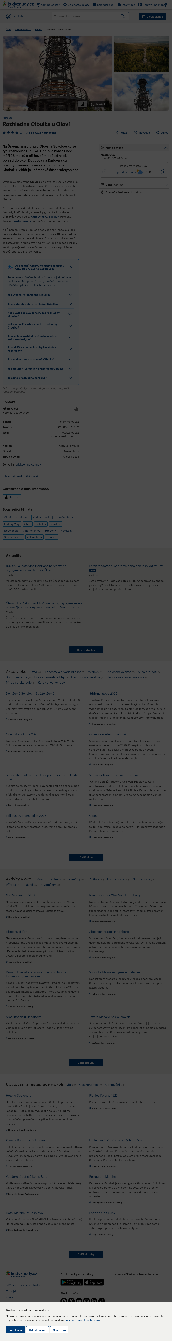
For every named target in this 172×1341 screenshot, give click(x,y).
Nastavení (59, 1329)
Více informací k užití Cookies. (84, 1320)
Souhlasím (15, 1329)
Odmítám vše (37, 1329)
